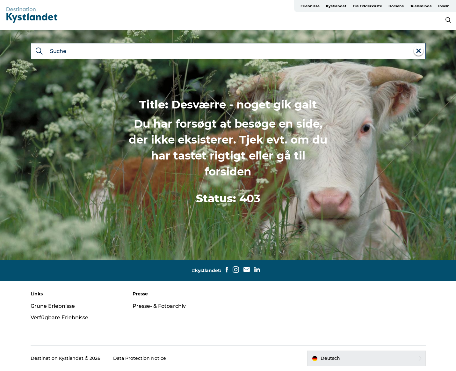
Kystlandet (336, 6)
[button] (366, 358)
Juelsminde (421, 6)
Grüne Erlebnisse (53, 306)
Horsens (396, 6)
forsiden (228, 171)
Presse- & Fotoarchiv (159, 306)
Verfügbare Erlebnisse (59, 318)
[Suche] (39, 52)
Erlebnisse (310, 6)
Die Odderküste (367, 6)
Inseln (444, 6)
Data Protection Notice (139, 358)
